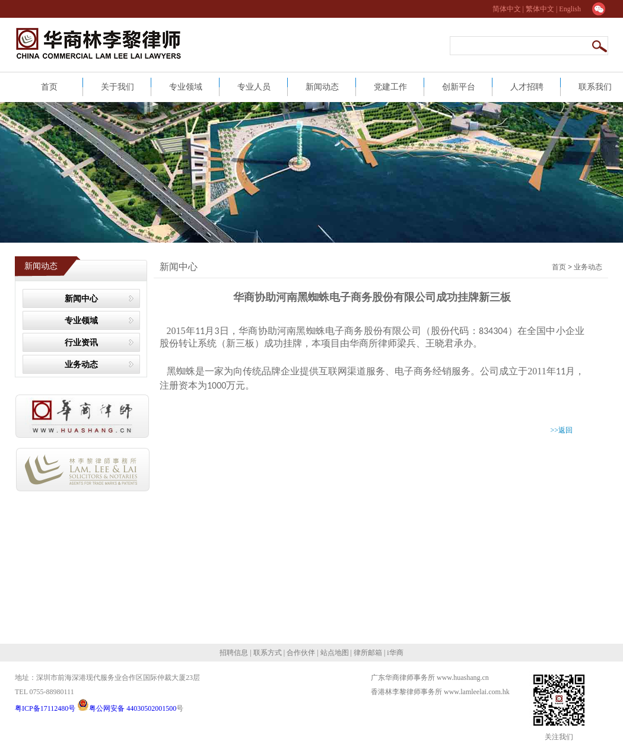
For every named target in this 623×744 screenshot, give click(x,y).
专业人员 (254, 86)
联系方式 (267, 652)
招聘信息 (235, 652)
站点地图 (334, 652)
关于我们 (117, 86)
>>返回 (561, 430)
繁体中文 (540, 9)
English (570, 9)
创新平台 (458, 86)
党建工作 (390, 86)
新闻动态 (322, 86)
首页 (49, 86)
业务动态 (81, 364)
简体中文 (507, 9)
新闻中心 (81, 298)
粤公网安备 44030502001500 (126, 708)
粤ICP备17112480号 (46, 708)
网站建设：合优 (398, 704)
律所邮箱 (368, 652)
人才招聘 (526, 86)
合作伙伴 (301, 652)
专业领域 (185, 86)
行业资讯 (81, 342)
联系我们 (595, 86)
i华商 (394, 652)
